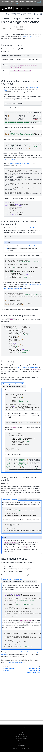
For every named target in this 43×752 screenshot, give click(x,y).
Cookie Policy (21, 743)
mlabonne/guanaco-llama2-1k (32, 284)
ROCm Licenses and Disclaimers (21, 730)
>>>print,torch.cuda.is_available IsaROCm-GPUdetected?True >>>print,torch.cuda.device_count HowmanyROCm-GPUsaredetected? (23, 146)
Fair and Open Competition (21, 738)
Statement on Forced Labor (21, 736)
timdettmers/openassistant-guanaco (14, 288)
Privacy (21, 732)
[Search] (37, 14)
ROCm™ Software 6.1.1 (25, 9)
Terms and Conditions (21, 727)
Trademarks (21, 734)
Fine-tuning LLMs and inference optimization (20, 13)
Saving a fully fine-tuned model (29, 499)
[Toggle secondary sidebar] (40, 14)
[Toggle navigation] (2, 8)
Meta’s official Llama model (33, 228)
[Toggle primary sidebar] (2, 14)
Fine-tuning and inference (14, 14)
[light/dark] (34, 14)
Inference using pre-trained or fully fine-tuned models (19, 581)
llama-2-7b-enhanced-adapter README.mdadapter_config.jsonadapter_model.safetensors (22, 527)
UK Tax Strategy (21, 740)
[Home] (6, 13)
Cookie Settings (21, 745)
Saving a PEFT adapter (9, 499)
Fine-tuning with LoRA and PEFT (12, 384)
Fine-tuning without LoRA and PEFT (13, 386)
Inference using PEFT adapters (12, 579)
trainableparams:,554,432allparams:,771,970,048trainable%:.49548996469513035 (23, 422)
